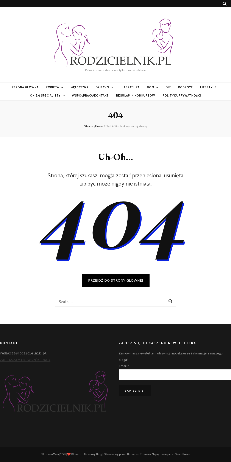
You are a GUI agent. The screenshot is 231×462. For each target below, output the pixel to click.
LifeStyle (208, 87)
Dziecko (102, 87)
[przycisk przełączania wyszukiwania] (224, 4)
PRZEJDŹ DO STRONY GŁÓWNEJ (115, 280)
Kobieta (52, 87)
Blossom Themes (139, 454)
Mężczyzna (79, 87)
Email (124, 366)
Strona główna (25, 87)
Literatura (130, 87)
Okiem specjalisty (45, 95)
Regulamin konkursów (135, 95)
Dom (150, 87)
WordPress (182, 454)
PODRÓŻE (185, 87)
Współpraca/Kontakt (90, 95)
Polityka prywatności (181, 95)
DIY (168, 87)
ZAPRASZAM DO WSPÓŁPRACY (25, 360)
